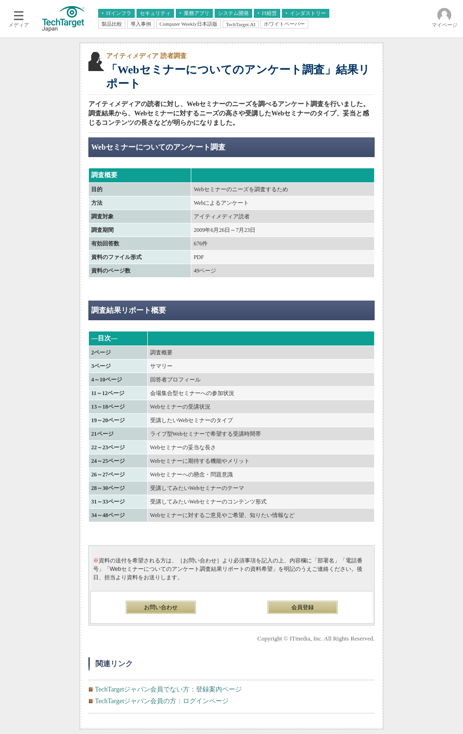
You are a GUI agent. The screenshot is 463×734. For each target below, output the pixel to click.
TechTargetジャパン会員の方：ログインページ (162, 701)
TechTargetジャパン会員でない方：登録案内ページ (168, 689)
